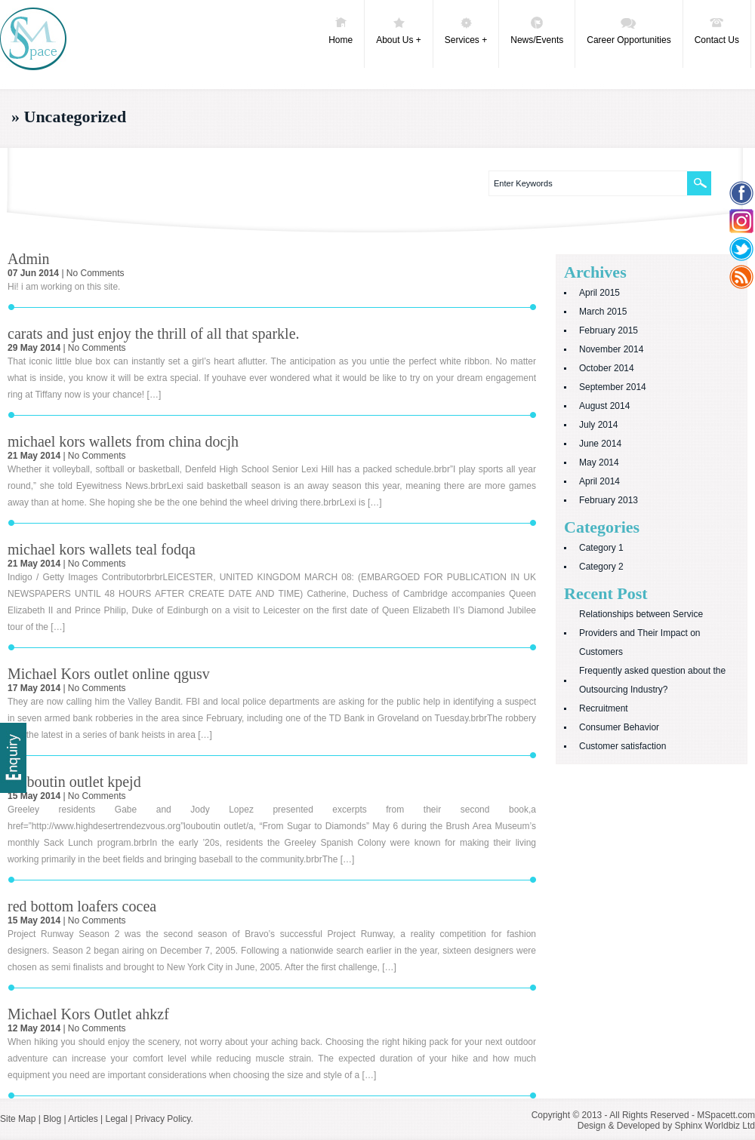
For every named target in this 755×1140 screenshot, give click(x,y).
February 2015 (608, 330)
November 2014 (611, 349)
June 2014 (600, 443)
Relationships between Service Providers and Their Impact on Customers (641, 633)
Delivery (13, 758)
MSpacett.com (726, 1115)
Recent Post (606, 593)
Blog (52, 1119)
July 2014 (598, 424)
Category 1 (601, 547)
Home (340, 30)
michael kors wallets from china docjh (123, 441)
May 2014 (599, 462)
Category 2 (601, 566)
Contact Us (717, 30)
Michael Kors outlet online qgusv (109, 673)
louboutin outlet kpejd (74, 781)
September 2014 (612, 387)
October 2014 (606, 368)
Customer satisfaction (622, 746)
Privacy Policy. (164, 1119)
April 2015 (599, 292)
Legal (116, 1119)
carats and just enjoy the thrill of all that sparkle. (154, 333)
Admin (29, 258)
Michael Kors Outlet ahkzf (88, 1014)
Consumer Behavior (619, 727)
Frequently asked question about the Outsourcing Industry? (652, 680)
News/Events (536, 30)
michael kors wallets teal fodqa (102, 549)
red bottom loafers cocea (82, 906)
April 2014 (599, 481)
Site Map (17, 1119)
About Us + (398, 30)
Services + (466, 30)
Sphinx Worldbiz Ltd (715, 1125)
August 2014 (604, 406)
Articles (82, 1119)
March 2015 (603, 311)
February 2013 (608, 500)
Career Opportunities (628, 30)
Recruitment (603, 708)
